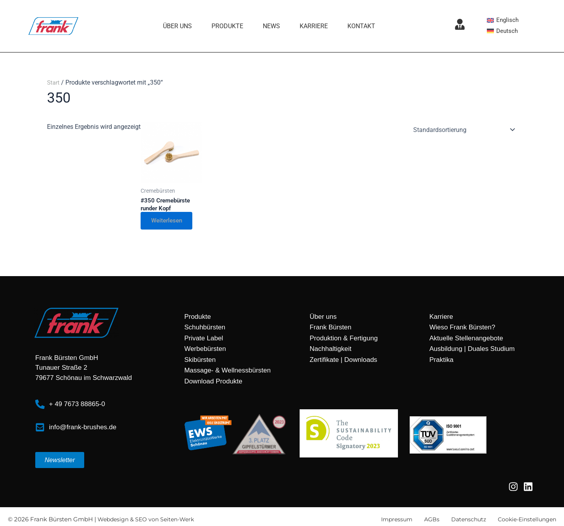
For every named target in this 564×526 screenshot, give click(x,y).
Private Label (203, 339)
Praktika (441, 361)
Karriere (314, 26)
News (271, 26)
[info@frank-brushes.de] (40, 428)
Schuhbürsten (204, 329)
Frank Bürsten (330, 329)
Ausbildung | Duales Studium (472, 350)
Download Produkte (213, 382)
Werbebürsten (205, 350)
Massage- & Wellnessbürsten (227, 372)
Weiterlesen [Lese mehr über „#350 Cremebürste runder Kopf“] (169, 222)
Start (53, 82)
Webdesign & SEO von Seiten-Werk (149, 520)
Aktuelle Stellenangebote (466, 339)
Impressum (388, 520)
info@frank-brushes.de (82, 428)
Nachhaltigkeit (330, 350)
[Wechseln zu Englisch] (503, 19)
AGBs (425, 520)
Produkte (227, 26)
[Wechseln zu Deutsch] (503, 30)
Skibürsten (199, 361)
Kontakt (361, 26)
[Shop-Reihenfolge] (462, 129)
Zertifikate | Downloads (343, 361)
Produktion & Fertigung (343, 339)
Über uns (177, 26)
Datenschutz (463, 520)
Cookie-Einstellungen (525, 520)
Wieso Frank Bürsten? (462, 329)
